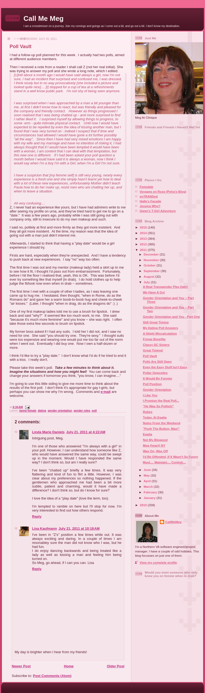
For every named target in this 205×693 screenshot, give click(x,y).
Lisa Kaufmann (44, 528)
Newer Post (21, 666)
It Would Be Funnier (157, 378)
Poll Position (152, 384)
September (152, 271)
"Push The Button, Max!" (161, 428)
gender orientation (60, 410)
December (152, 254)
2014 (144, 233)
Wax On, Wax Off (155, 451)
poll (94, 410)
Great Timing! (153, 350)
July (147, 282)
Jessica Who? (150, 206)
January (150, 498)
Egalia (147, 434)
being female (27, 410)
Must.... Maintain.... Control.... (164, 462)
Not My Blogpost (155, 440)
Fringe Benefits (154, 339)
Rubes (147, 411)
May (147, 475)
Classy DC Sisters (156, 344)
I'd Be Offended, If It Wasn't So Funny (170, 456)
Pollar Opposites (155, 372)
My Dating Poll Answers (160, 328)
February (151, 492)
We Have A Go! (154, 292)
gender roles (82, 410)
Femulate (146, 186)
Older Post (115, 666)
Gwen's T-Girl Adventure (158, 210)
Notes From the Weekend (161, 423)
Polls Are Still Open (157, 361)
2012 (144, 244)
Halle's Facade (150, 201)
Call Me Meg (43, 18)
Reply (36, 516)
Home (68, 666)
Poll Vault (20, 46)
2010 (144, 505)
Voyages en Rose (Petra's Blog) (163, 191)
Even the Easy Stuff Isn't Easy (165, 367)
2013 (144, 238)
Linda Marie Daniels (48, 432)
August (149, 276)
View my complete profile (158, 562)
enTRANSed (149, 196)
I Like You (150, 395)
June (148, 469)
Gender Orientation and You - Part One (171, 316)
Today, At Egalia (155, 417)
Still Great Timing (156, 322)
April (148, 481)
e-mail (106, 392)
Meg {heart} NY (154, 445)
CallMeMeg (173, 522)
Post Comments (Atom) (52, 676)
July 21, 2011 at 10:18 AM (79, 528)
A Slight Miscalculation (160, 333)
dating (42, 410)
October (150, 265)
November (152, 260)
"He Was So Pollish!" (158, 406)
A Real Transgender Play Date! (165, 286)
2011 (144, 249)
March (149, 486)
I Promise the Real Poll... (161, 400)
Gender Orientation (157, 389)
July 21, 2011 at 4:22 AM (85, 432)
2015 (144, 227)
